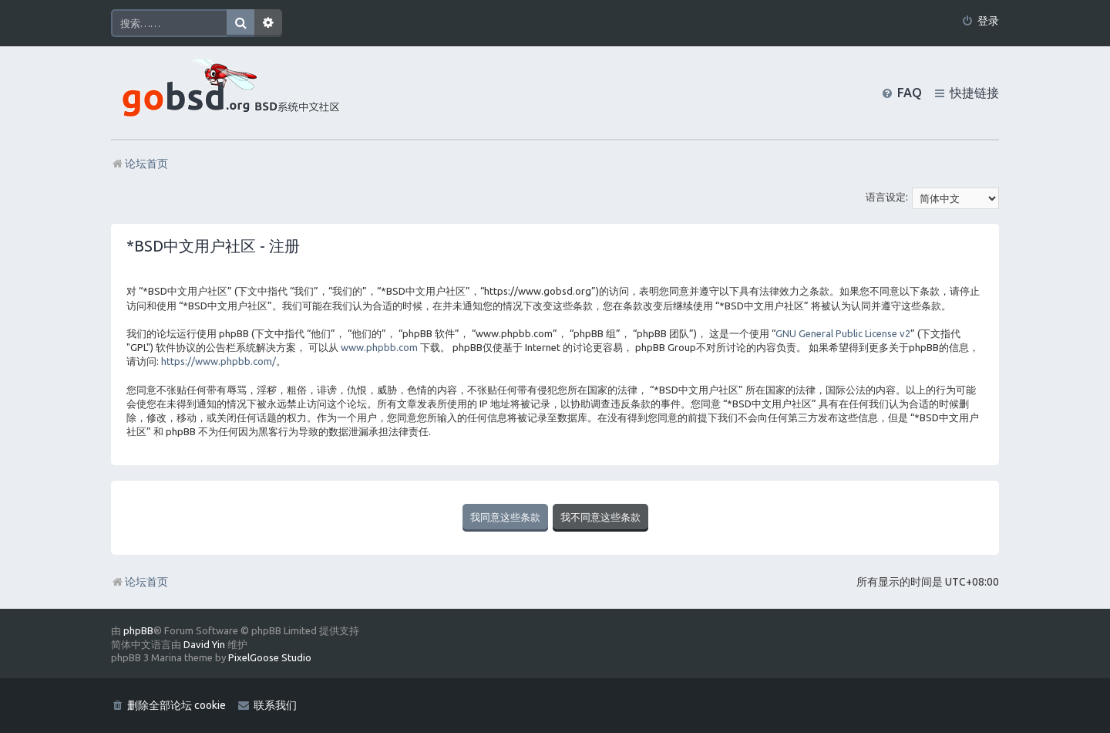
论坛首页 (139, 582)
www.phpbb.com (379, 347)
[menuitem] (980, 21)
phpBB (138, 630)
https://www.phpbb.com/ (218, 361)
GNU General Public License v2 (842, 333)
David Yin (204, 644)
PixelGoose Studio (269, 657)
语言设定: (887, 196)
